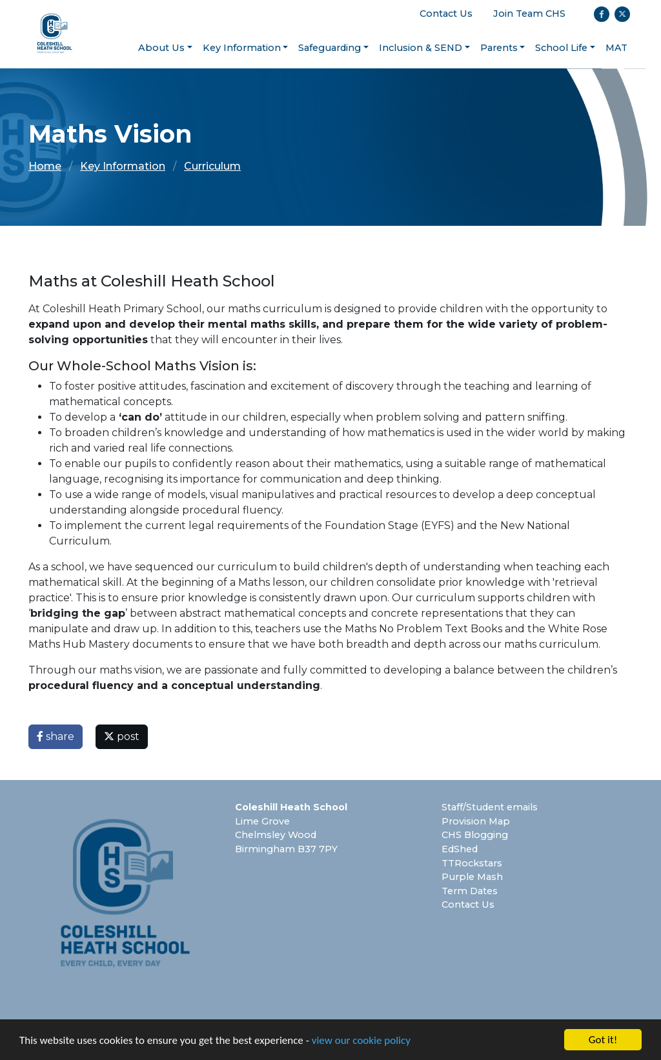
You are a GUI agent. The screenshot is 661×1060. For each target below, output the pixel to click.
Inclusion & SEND (420, 48)
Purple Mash (472, 877)
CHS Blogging (475, 835)
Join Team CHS (529, 13)
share (55, 736)
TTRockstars (472, 863)
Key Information (242, 48)
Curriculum (212, 166)
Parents (499, 48)
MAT (616, 48)
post (121, 736)
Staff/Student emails (490, 807)
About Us (161, 48)
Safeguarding (329, 48)
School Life (561, 48)
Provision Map (476, 821)
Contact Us (446, 13)
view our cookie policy (361, 1040)
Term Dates (470, 891)
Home (44, 166)
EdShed (460, 849)
